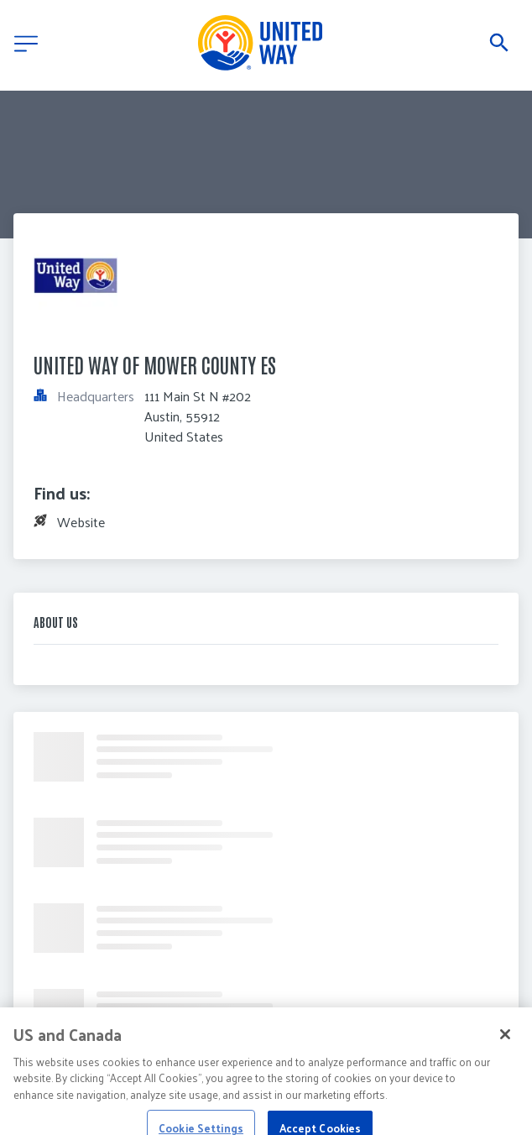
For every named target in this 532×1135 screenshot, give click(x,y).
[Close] (505, 1041)
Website (81, 522)
